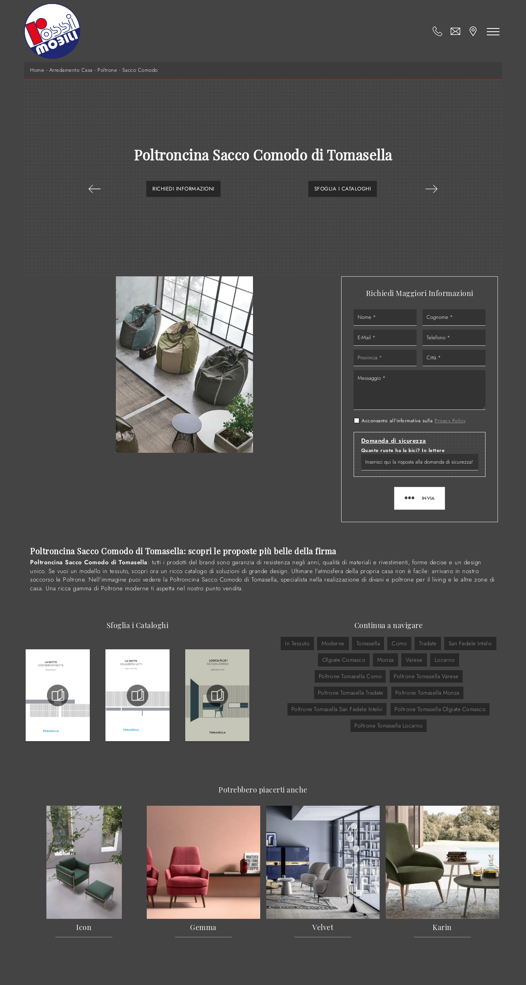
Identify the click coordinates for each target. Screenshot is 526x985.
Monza (385, 660)
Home (37, 70)
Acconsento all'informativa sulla (414, 420)
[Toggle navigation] (493, 31)
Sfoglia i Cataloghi (342, 189)
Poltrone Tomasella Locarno (388, 726)
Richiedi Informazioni (183, 189)
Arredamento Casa (71, 70)
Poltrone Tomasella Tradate (350, 693)
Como (399, 643)
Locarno (445, 660)
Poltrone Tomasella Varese (426, 676)
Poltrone (107, 70)
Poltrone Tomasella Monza (427, 693)
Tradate (428, 643)
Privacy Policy (450, 420)
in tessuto (297, 643)
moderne (333, 643)
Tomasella (368, 643)
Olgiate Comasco (344, 660)
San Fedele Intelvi (470, 643)
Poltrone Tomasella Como (350, 676)
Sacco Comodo (140, 70)
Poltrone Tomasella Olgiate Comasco (440, 709)
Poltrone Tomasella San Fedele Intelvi (337, 709)
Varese (414, 660)
